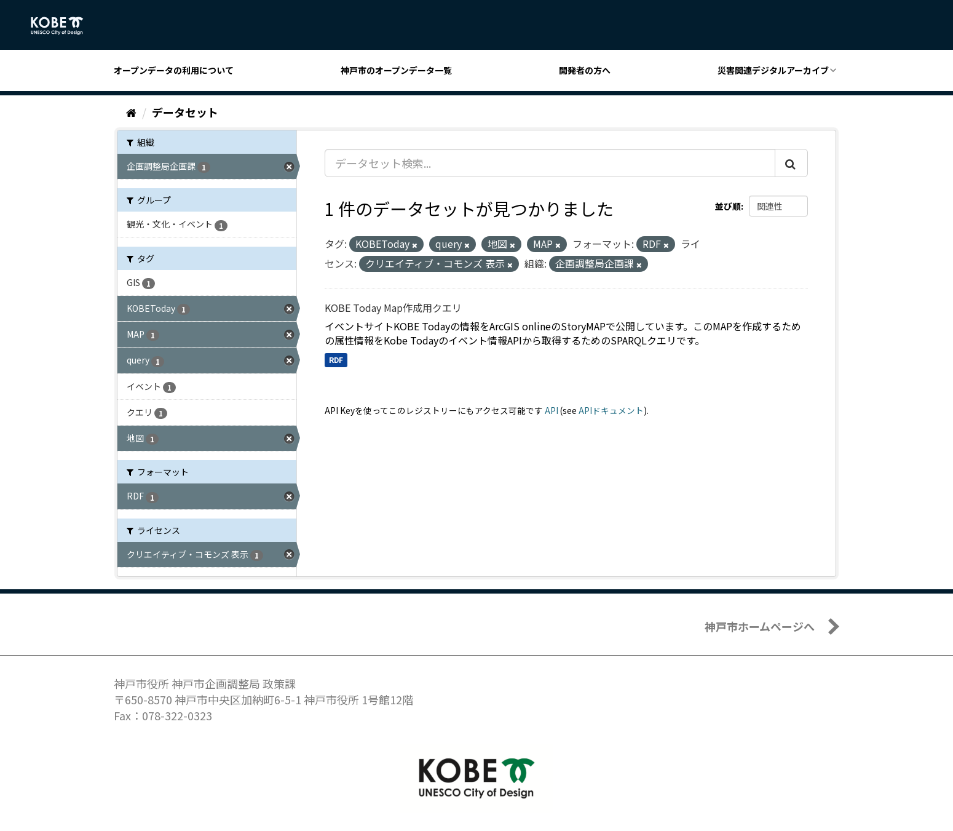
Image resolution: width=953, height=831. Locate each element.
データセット (185, 112)
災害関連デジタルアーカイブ (773, 70)
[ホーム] (131, 112)
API (551, 410)
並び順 (728, 206)
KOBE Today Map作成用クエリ (393, 307)
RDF (336, 359)
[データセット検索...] (550, 163)
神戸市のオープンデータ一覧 (396, 70)
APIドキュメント (611, 410)
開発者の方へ (585, 70)
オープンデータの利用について (174, 70)
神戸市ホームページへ (760, 626)
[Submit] (791, 163)
